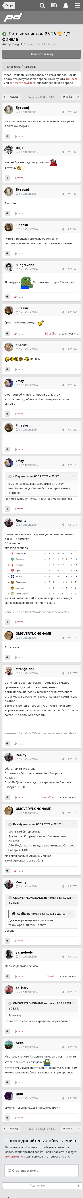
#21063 (72, 194)
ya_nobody (24, 952)
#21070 (72, 465)
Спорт (52, 44)
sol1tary (22, 988)
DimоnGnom (48, 797)
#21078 (72, 992)
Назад (14, 97)
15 (77, 1186)
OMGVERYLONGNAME (33, 634)
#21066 (72, 312)
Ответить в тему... (23, 1171)
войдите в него (15, 1156)
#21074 (72, 759)
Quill (19, 1094)
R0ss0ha (50, 333)
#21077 (72, 956)
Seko (20, 1043)
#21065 (72, 269)
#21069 (72, 429)
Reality (21, 521)
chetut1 (22, 345)
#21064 (72, 229)
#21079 (72, 1047)
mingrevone (25, 265)
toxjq (19, 148)
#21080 (72, 1098)
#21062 (72, 152)
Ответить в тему (42, 54)
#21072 (72, 638)
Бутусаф (23, 108)
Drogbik (17, 44)
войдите (71, 79)
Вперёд (68, 97)
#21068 (72, 385)
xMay (20, 381)
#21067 (72, 349)
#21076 (72, 886)
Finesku (22, 225)
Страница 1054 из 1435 (41, 97)
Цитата (18, 136)
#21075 (72, 813)
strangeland (25, 669)
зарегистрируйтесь (23, 83)
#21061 (72, 112)
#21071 (72, 524)
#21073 (72, 673)
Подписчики (38, 1185)
